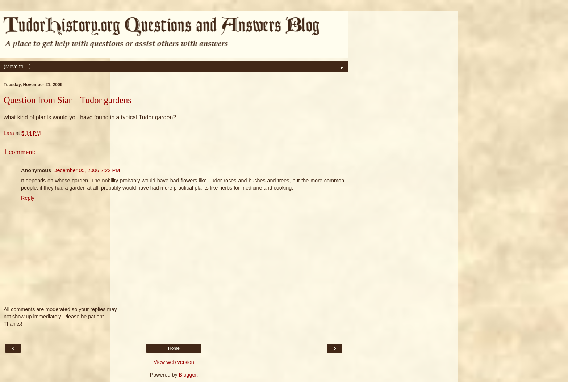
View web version (174, 362)
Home (174, 348)
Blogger (188, 375)
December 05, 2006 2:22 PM (86, 170)
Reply (27, 198)
